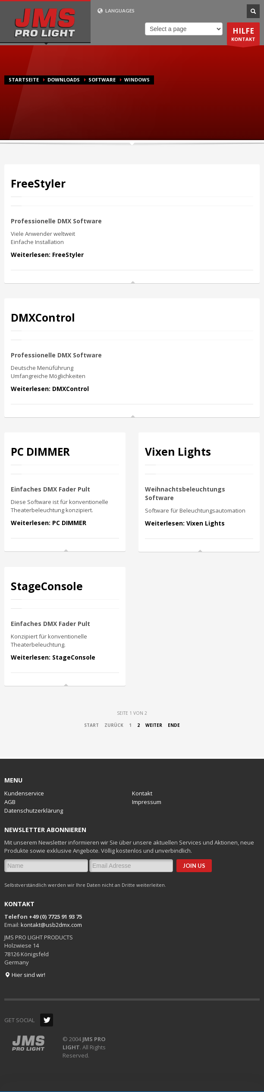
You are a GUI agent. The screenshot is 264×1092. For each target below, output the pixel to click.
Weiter (153, 725)
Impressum (146, 802)
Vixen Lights (178, 451)
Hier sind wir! (24, 975)
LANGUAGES (116, 11)
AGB (10, 802)
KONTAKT (243, 35)
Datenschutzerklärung (33, 810)
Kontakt (142, 793)
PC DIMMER (40, 451)
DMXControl (43, 317)
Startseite (24, 79)
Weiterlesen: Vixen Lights (185, 523)
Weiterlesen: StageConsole (53, 657)
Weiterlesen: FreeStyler (47, 254)
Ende (174, 725)
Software (102, 79)
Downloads (63, 79)
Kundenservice (24, 793)
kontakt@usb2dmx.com (51, 925)
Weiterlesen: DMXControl (50, 389)
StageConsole (47, 586)
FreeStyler (38, 183)
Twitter (46, 1020)
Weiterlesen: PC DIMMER (48, 523)
